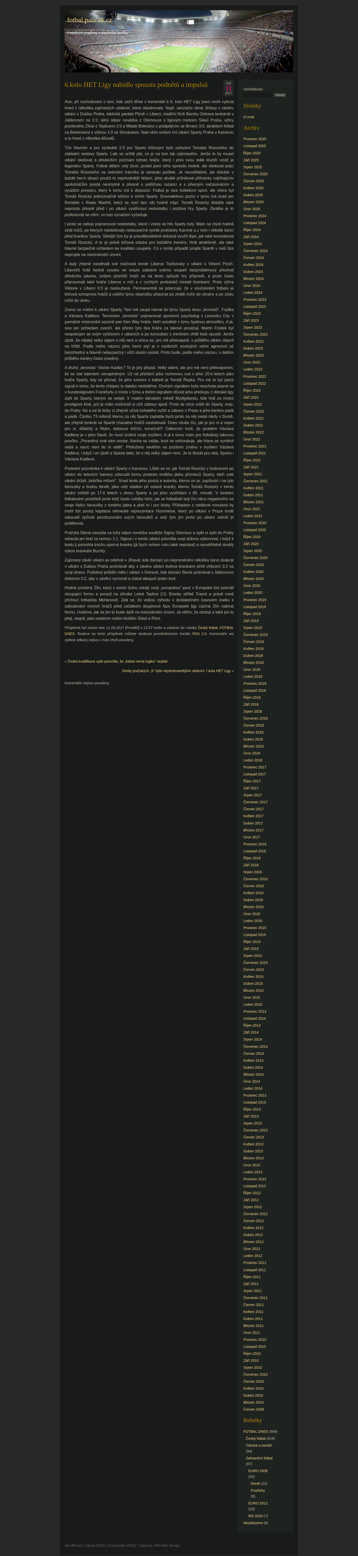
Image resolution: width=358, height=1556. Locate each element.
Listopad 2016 (254, 851)
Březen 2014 (253, 1074)
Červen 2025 (253, 181)
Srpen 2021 (252, 474)
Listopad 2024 (254, 223)
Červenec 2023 (255, 334)
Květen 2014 (253, 1060)
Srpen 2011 (252, 1291)
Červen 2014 (253, 1054)
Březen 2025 (253, 202)
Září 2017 (251, 788)
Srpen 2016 (252, 872)
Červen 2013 (253, 1137)
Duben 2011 (253, 1319)
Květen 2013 (253, 1144)
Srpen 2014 (252, 1039)
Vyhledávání (253, 89)
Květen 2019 (253, 649)
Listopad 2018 (254, 690)
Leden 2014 (252, 1088)
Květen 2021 (253, 488)
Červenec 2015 (255, 963)
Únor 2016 (251, 914)
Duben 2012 (253, 1235)
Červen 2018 (253, 725)
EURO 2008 (258, 1471)
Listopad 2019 (254, 607)
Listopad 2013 (254, 1102)
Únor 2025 (251, 209)
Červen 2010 (253, 1381)
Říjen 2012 (252, 1193)
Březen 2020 (253, 579)
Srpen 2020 (252, 551)
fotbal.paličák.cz (89, 20)
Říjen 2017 (252, 781)
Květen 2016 (253, 893)
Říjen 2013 (252, 1109)
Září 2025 (251, 160)
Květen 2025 (253, 188)
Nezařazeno (253, 1523)
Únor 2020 (251, 586)
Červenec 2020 (255, 558)
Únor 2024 (251, 286)
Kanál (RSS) (95, 1546)
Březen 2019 (253, 663)
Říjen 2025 (252, 153)
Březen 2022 (253, 432)
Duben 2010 (253, 1395)
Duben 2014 (253, 1067)
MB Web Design (167, 1546)
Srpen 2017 (252, 795)
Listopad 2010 (254, 1347)
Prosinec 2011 (254, 1263)
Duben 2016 (253, 900)
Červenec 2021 (255, 481)
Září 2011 (251, 1284)
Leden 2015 (252, 1004)
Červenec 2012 (255, 1214)
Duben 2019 (253, 656)
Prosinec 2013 (254, 1095)
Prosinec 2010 (254, 1340)
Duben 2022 (253, 425)
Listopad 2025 (254, 146)
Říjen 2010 (252, 1354)
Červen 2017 (253, 809)
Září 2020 (251, 544)
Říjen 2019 (252, 614)
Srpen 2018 (252, 711)
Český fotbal (208, 628)
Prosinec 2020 (254, 523)
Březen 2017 (253, 830)
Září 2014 (251, 1032)
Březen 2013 (253, 1158)
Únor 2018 (251, 753)
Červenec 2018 (255, 718)
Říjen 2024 (252, 230)
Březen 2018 (253, 746)
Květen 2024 (253, 265)
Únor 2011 (251, 1333)
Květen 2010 (253, 1388)
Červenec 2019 (255, 635)
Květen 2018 (253, 732)
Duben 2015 (253, 984)
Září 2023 (251, 320)
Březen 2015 (253, 991)
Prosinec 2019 (254, 600)
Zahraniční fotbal (259, 1458)
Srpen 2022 (252, 404)
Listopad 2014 (254, 1018)
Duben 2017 (253, 823)
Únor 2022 (251, 439)
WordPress (73, 1546)
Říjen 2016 (252, 858)
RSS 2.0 (199, 634)
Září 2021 (251, 467)
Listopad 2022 (254, 383)
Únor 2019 (251, 670)
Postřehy (258, 1491)
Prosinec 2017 (254, 767)
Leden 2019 (252, 677)
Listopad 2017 (254, 774)
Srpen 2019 (252, 628)
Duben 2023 (253, 348)
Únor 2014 (251, 1081)
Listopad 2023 (254, 307)
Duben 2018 (253, 739)
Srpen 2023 (252, 327)
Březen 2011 (253, 1326)
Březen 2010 (253, 1402)
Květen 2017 (253, 816)
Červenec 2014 (255, 1047)
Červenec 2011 (255, 1298)
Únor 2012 (251, 1249)
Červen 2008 (253, 1409)
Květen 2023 (253, 341)
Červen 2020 (253, 565)
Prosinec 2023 (254, 300)
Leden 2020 (252, 593)
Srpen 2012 (252, 1207)
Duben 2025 (253, 195)
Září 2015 (251, 949)
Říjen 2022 (252, 390)
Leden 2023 (252, 369)
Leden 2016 (252, 921)
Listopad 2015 (254, 935)
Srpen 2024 (252, 244)
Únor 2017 (251, 837)
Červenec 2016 (255, 879)
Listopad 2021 (254, 453)
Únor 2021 (251, 509)
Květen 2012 (253, 1228)
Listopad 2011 (254, 1270)
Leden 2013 (252, 1172)
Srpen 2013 (252, 1123)
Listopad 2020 (254, 530)
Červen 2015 (253, 970)
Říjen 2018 (252, 697)
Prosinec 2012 (254, 1179)
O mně (248, 117)
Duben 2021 (253, 495)
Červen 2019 (253, 642)
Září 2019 (251, 621)
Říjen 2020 (252, 537)
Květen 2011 (253, 1312)
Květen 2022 (253, 418)
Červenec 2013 (255, 1130)
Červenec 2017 (255, 802)
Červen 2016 (253, 886)
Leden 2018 (252, 760)
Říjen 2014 (252, 1025)
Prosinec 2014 (254, 1011)
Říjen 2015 (252, 942)
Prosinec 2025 (254, 139)
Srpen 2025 (252, 167)
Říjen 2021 (252, 460)
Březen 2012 (253, 1242)
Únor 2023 (251, 362)
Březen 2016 (253, 907)
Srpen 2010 (252, 1367)
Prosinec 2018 (254, 683)
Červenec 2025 (255, 174)
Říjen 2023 (252, 313)
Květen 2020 (253, 572)
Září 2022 (251, 397)
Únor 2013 (251, 1165)
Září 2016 (251, 865)
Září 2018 (251, 704)
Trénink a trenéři (259, 1445)
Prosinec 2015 (254, 928)
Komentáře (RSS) (122, 1546)
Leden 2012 (252, 1256)
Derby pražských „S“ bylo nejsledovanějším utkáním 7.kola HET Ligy (176, 671)
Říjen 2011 (252, 1277)
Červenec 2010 (255, 1374)
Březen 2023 (253, 355)
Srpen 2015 (252, 956)
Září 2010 (251, 1361)
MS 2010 (255, 1516)
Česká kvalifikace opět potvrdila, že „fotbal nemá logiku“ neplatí (118, 661)
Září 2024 (251, 237)
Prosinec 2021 (254, 446)
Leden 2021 (252, 516)
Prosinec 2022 (254, 376)
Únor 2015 (251, 997)
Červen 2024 (253, 258)
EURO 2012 (258, 1503)
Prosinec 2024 (254, 216)
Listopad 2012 (254, 1186)
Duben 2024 (253, 272)
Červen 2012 (253, 1221)
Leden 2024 (252, 293)
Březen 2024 (253, 279)
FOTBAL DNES (255, 1431)
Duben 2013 (253, 1151)
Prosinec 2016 (254, 844)
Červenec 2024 (255, 251)
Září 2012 (251, 1200)
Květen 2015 (253, 977)
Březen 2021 (253, 502)
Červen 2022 (253, 411)
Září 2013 (251, 1116)
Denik (255, 1484)
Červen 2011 (253, 1305)
